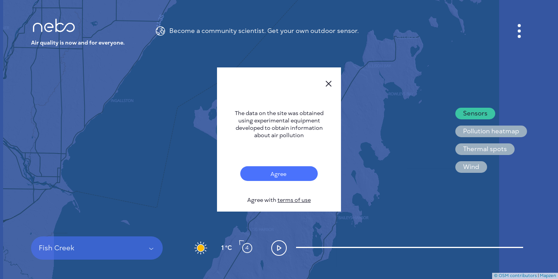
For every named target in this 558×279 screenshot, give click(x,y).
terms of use (294, 200)
